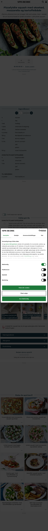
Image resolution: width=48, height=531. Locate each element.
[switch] (4, 214)
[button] (11, 302)
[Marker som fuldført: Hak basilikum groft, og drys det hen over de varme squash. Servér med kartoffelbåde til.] (4, 271)
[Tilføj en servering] (31, 112)
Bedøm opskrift (29, 66)
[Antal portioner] (20, 112)
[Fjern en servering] (16, 112)
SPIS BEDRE (24, 2)
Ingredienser (11, 278)
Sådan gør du (35, 278)
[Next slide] (44, 301)
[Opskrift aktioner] (21, 422)
